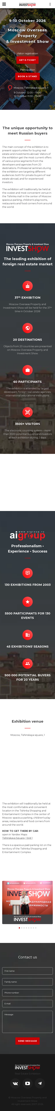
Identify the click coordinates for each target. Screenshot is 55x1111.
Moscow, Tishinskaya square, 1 (27, 87)
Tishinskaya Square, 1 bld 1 (17, 838)
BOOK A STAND (27, 76)
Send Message (27, 1041)
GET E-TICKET (27, 60)
